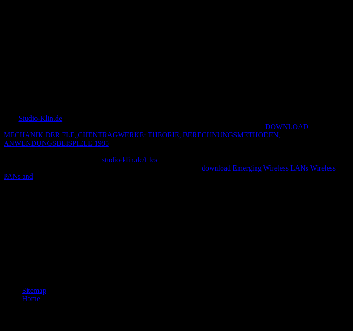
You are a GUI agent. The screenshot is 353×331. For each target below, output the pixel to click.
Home (31, 298)
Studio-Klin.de (40, 118)
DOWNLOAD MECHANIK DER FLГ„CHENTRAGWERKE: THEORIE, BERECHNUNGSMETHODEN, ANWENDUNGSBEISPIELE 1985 (156, 135)
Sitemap (34, 290)
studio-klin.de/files (129, 160)
